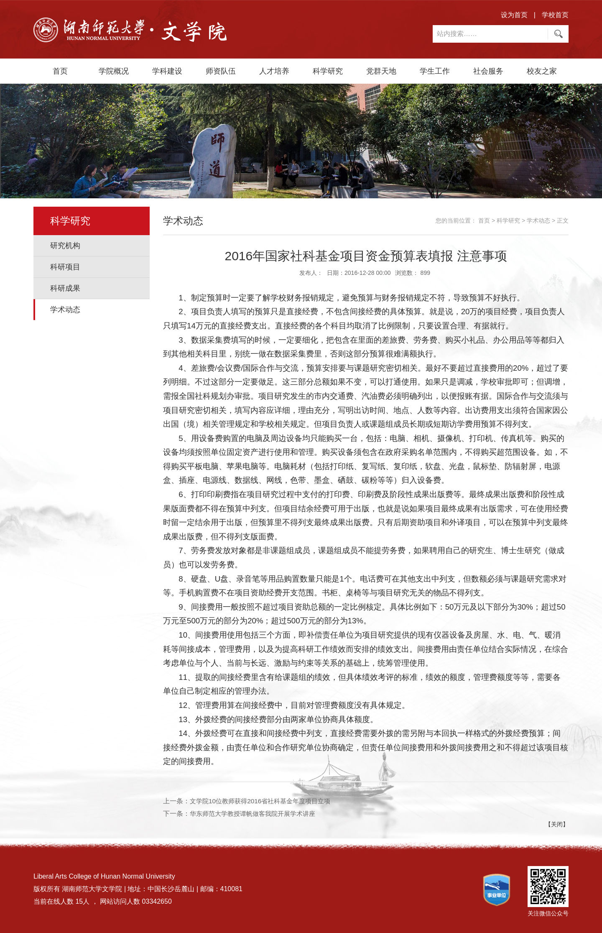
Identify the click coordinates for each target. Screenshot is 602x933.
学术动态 (65, 309)
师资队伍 (221, 71)
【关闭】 (557, 824)
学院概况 (114, 71)
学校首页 (555, 14)
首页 (60, 71)
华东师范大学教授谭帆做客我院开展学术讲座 (257, 813)
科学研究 (328, 71)
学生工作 (435, 71)
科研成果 (65, 288)
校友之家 (542, 71)
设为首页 (514, 14)
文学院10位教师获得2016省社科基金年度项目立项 (264, 801)
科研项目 (65, 267)
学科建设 (167, 71)
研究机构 (65, 245)
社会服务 (488, 71)
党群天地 (381, 71)
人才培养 (274, 71)
